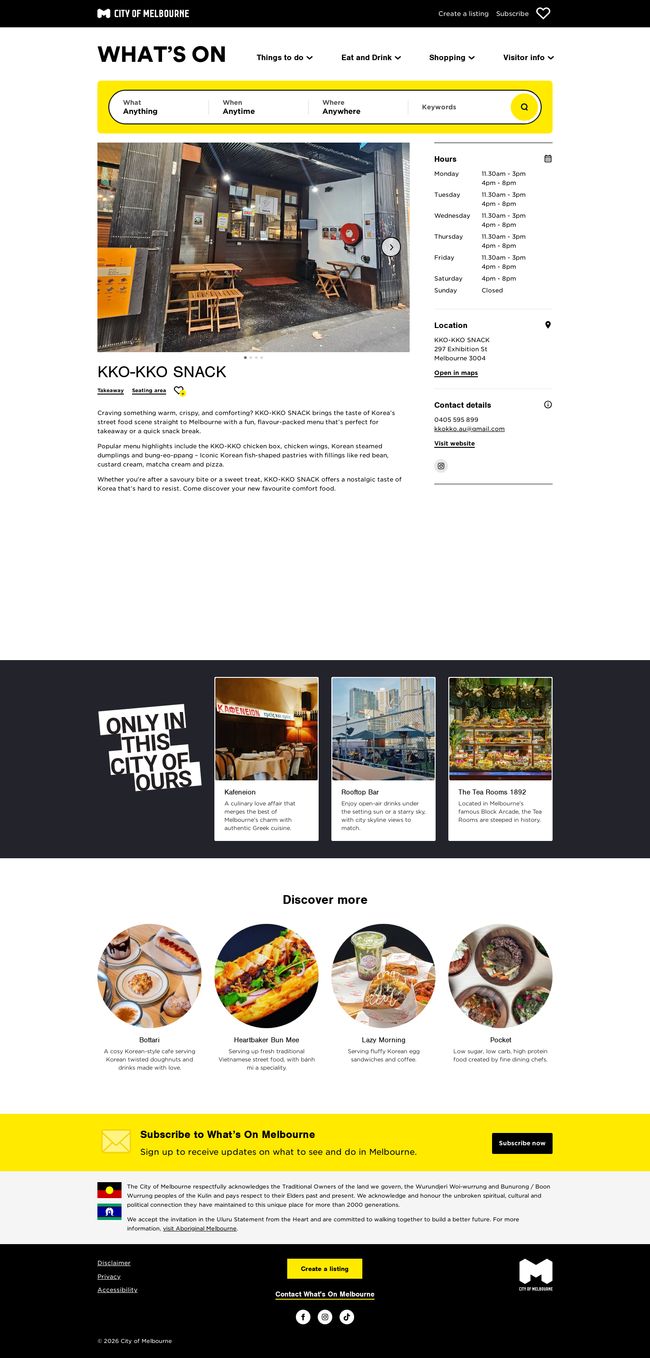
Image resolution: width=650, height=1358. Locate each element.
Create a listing (463, 13)
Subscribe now (522, 1143)
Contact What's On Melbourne (325, 1294)
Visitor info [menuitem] (528, 57)
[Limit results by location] (358, 107)
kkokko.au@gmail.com (469, 428)
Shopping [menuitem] (451, 57)
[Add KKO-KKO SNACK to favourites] (180, 391)
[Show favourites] (543, 13)
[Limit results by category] (159, 107)
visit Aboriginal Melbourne (200, 1228)
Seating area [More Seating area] (149, 390)
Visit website (454, 443)
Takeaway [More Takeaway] (110, 390)
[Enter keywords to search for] (458, 111)
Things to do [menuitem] (284, 57)
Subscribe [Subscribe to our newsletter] (512, 13)
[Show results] (524, 107)
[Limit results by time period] (258, 107)
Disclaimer (114, 1263)
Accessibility (117, 1289)
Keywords (439, 107)
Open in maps (456, 372)
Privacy (109, 1276)
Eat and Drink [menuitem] (370, 57)
